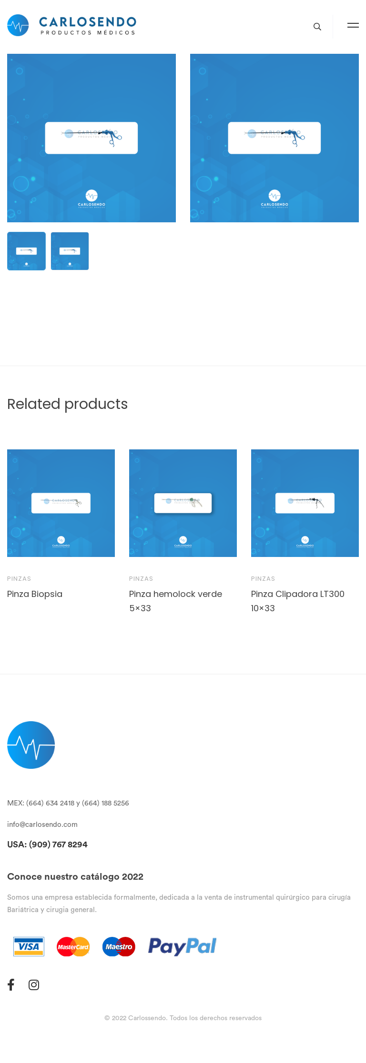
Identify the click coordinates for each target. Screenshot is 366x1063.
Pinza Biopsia (34, 594)
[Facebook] (10, 984)
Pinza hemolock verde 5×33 (175, 601)
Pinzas (19, 578)
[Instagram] (34, 984)
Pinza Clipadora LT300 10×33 (298, 601)
